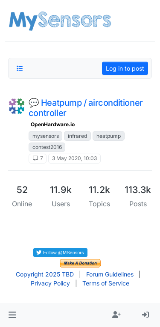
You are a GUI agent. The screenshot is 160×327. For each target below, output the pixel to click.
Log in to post (125, 68)
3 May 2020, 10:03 (74, 158)
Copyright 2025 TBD (45, 274)
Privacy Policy (50, 283)
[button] (12, 315)
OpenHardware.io (53, 124)
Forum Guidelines (110, 274)
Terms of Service (105, 283)
